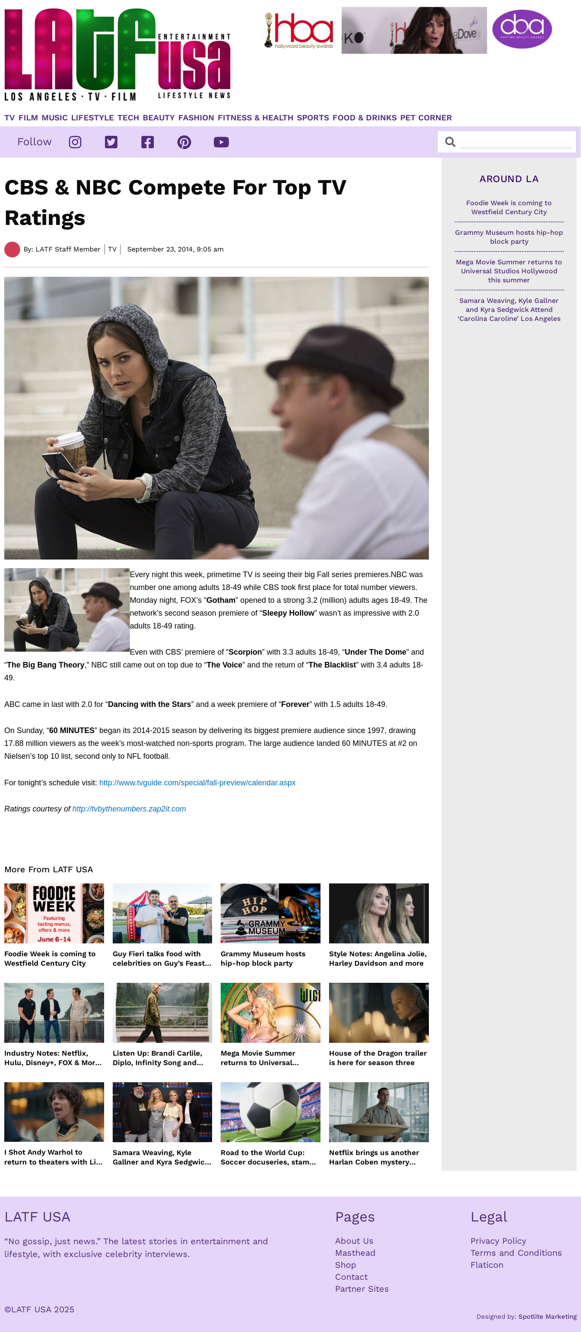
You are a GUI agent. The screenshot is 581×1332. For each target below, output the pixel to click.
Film (28, 118)
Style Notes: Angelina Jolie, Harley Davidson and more (378, 958)
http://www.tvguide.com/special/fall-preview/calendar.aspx (197, 782)
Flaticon (486, 1265)
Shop (345, 1265)
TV (9, 118)
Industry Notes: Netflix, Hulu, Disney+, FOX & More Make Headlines (51, 1058)
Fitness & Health (255, 118)
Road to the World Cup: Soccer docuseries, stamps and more (269, 1157)
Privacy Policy (498, 1241)
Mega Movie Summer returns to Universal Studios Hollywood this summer (262, 1058)
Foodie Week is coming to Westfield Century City (50, 958)
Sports (313, 118)
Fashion (196, 118)
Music (55, 118)
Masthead (355, 1253)
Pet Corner (426, 118)
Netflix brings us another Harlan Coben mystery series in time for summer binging (375, 1157)
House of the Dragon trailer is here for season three (378, 1058)
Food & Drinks (364, 118)
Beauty (159, 118)
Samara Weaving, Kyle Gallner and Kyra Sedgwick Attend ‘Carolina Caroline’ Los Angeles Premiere (161, 1157)
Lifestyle (92, 118)
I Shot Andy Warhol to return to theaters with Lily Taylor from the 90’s (53, 1157)
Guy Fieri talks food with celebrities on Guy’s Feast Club (159, 958)
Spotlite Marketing (547, 1316)
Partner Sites (362, 1289)
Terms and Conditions (516, 1253)
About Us (354, 1241)
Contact (351, 1277)
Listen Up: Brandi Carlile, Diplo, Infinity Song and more (157, 1058)
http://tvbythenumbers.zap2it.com (129, 809)
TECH (128, 118)
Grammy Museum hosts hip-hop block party (263, 958)
